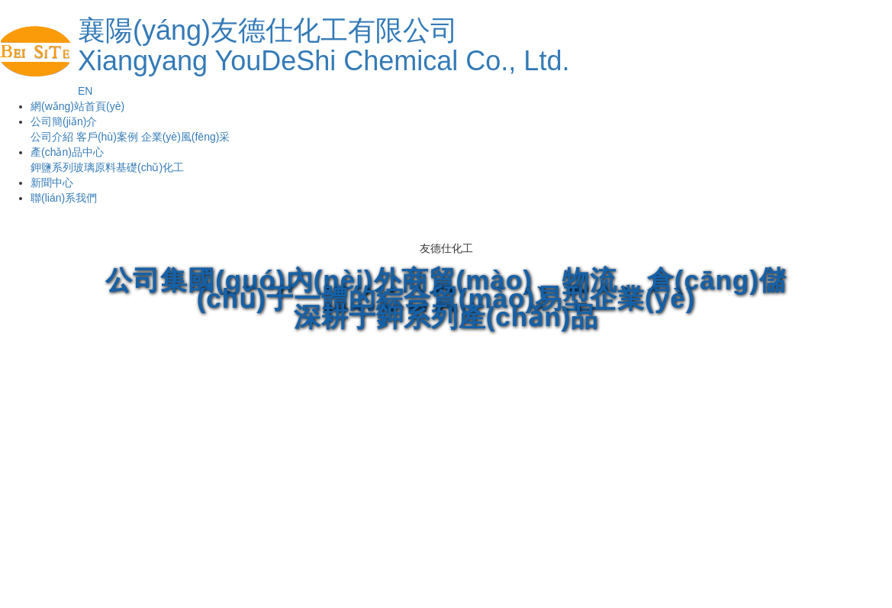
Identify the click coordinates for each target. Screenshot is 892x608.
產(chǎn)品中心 (67, 152)
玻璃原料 (94, 167)
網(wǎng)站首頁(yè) (77, 106)
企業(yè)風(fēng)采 (185, 137)
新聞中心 (52, 182)
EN (85, 91)
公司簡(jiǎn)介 (64, 121)
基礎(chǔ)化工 (150, 167)
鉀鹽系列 (52, 167)
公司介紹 (52, 137)
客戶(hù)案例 (107, 137)
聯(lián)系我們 (64, 198)
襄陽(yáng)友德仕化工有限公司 (323, 45)
